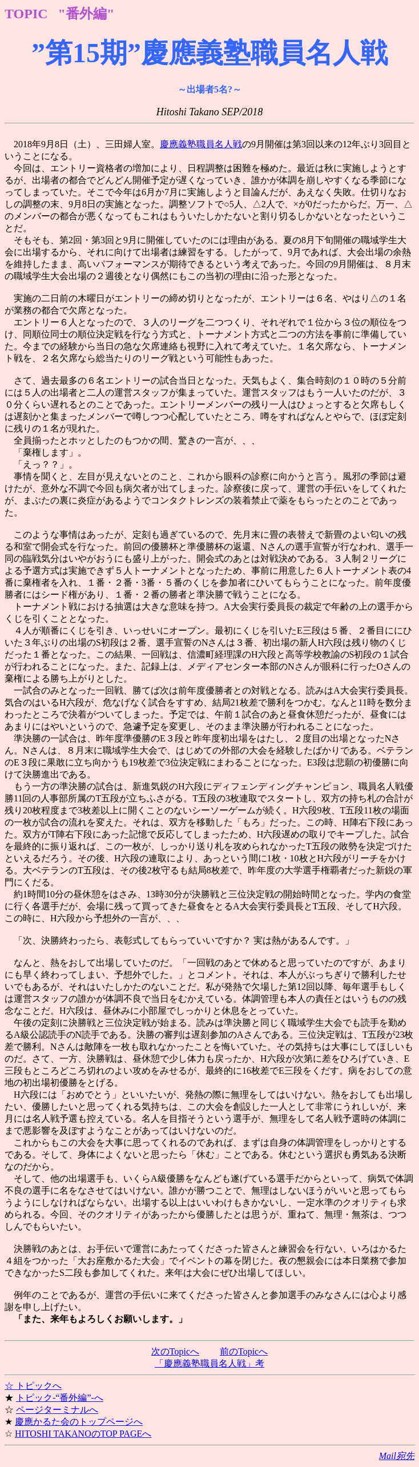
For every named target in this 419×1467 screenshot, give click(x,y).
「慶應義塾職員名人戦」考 (209, 1363)
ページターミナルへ (57, 1409)
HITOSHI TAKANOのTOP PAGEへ (83, 1433)
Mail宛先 (396, 1456)
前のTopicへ (244, 1351)
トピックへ (39, 1386)
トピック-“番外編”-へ (59, 1397)
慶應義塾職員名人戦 (201, 144)
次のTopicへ (175, 1351)
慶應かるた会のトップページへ (79, 1421)
